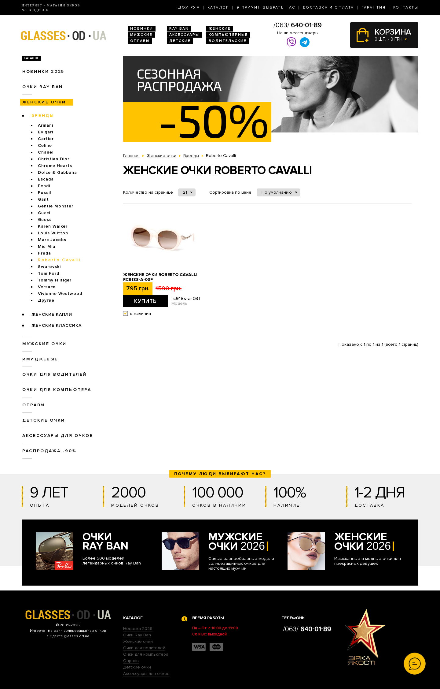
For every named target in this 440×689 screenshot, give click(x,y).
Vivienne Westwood (60, 293)
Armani (45, 125)
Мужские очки (44, 343)
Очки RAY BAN (42, 86)
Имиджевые (40, 359)
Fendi (44, 185)
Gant (43, 199)
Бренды (42, 115)
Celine (45, 145)
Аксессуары (184, 34)
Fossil (44, 192)
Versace (47, 286)
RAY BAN (179, 28)
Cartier (46, 138)
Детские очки (43, 420)
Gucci (44, 212)
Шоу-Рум (189, 7)
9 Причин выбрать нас (266, 7)
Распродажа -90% (49, 450)
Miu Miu (46, 246)
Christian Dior (53, 159)
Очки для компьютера (56, 389)
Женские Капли (51, 314)
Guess (45, 219)
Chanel (45, 152)
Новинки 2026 (137, 628)
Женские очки (44, 102)
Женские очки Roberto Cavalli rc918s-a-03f (160, 277)
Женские (220, 28)
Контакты (405, 7)
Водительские (228, 41)
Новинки (141, 28)
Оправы (140, 41)
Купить (145, 301)
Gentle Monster (55, 206)
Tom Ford (48, 273)
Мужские (141, 34)
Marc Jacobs (52, 239)
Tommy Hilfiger (55, 280)
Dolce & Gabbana (57, 172)
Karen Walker (53, 226)
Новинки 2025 (43, 71)
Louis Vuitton (53, 233)
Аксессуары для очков (57, 435)
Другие (46, 300)
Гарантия (373, 7)
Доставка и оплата (328, 7)
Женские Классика (56, 325)
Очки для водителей (54, 374)
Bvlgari (45, 132)
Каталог (218, 7)
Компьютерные (228, 34)
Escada (46, 179)
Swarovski (49, 266)
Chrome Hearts (55, 165)
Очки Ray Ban (137, 635)
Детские (180, 41)
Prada (44, 253)
